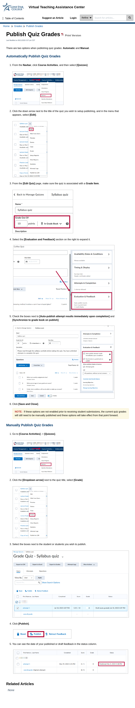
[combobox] (110, 17)
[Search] (129, 17)
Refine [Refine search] (86, 17)
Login (73, 18)
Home (6, 26)
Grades (18, 26)
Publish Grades (34, 26)
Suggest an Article (53, 18)
